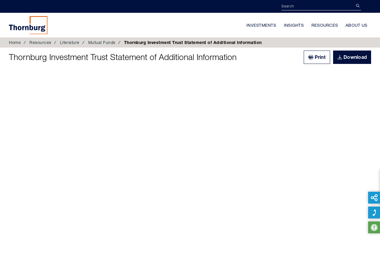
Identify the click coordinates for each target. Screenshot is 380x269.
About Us (356, 25)
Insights (294, 25)
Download (355, 57)
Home (15, 42)
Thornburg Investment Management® (28, 25)
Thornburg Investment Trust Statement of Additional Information (123, 57)
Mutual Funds (101, 42)
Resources (324, 25)
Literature (70, 42)
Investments (261, 25)
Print (320, 57)
